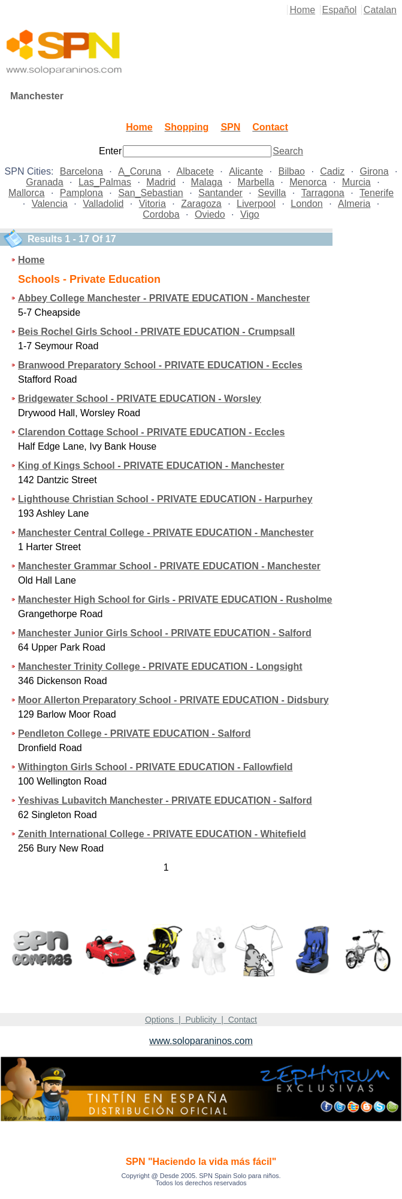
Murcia (356, 182)
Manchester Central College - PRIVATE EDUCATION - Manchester (165, 532)
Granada (44, 182)
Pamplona (81, 193)
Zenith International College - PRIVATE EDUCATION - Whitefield (162, 834)
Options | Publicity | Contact (201, 1019)
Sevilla (272, 193)
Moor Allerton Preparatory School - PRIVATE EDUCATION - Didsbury (173, 700)
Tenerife (376, 193)
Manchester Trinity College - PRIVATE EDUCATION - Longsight (160, 666)
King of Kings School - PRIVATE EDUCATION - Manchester (151, 465)
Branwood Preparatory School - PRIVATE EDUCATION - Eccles (160, 365)
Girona (374, 171)
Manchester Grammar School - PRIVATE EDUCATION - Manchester (169, 566)
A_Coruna (139, 171)
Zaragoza (201, 204)
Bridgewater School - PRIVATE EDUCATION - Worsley (139, 398)
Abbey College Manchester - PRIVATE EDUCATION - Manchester (164, 298)
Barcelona (81, 171)
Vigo (249, 214)
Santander (220, 193)
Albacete (195, 171)
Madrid (161, 182)
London (306, 204)
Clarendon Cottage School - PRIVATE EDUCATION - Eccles (151, 432)
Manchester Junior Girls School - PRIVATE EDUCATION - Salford (165, 633)
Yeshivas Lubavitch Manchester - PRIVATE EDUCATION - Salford (165, 800)
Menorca (308, 182)
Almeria (354, 204)
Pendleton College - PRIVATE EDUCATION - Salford (134, 733)
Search (288, 151)
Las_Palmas (104, 182)
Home (302, 10)
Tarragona (322, 193)
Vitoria (152, 204)
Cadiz (332, 171)
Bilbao (291, 171)
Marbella (255, 182)
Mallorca (26, 193)
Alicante (246, 171)
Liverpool (256, 204)
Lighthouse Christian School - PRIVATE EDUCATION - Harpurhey (165, 499)
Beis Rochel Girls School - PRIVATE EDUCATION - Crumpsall (156, 332)
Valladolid (103, 204)
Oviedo (210, 214)
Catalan (380, 10)
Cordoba (161, 214)
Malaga (206, 182)
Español (339, 10)
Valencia (50, 204)
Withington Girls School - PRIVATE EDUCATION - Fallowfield (155, 767)
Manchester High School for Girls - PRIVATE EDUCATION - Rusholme (175, 599)
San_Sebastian (150, 193)
